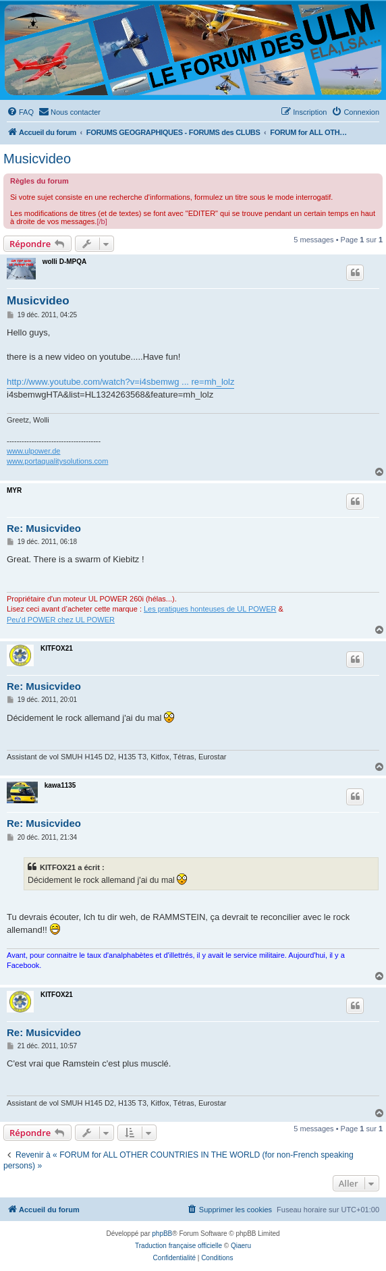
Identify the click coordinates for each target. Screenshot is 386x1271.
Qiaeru (241, 1245)
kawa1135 (60, 785)
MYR (14, 490)
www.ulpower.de (34, 451)
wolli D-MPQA (65, 261)
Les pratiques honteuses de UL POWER (210, 609)
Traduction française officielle (178, 1245)
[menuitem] (20, 112)
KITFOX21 (56, 648)
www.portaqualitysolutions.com (57, 461)
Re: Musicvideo (44, 528)
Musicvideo (37, 158)
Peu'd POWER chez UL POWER (61, 620)
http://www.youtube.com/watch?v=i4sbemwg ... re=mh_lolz (120, 382)
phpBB (162, 1233)
